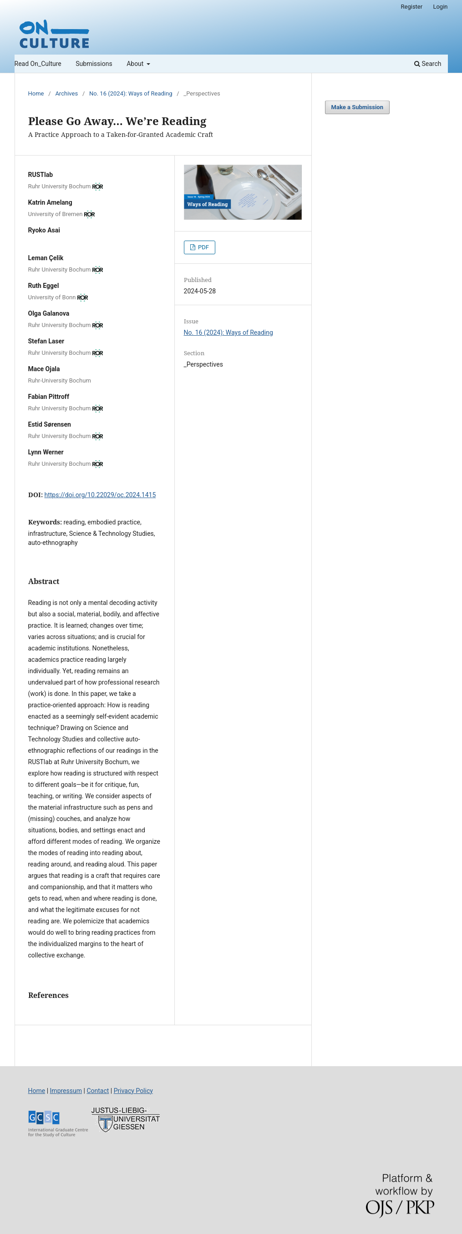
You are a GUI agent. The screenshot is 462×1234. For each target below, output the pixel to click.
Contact (97, 1090)
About (136, 63)
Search (427, 63)
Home (36, 93)
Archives (66, 93)
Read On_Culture (38, 63)
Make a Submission (357, 107)
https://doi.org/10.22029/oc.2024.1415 (100, 495)
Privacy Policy (133, 1090)
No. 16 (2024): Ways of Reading (130, 93)
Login (440, 6)
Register (412, 6)
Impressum (66, 1090)
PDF (203, 247)
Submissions (94, 63)
